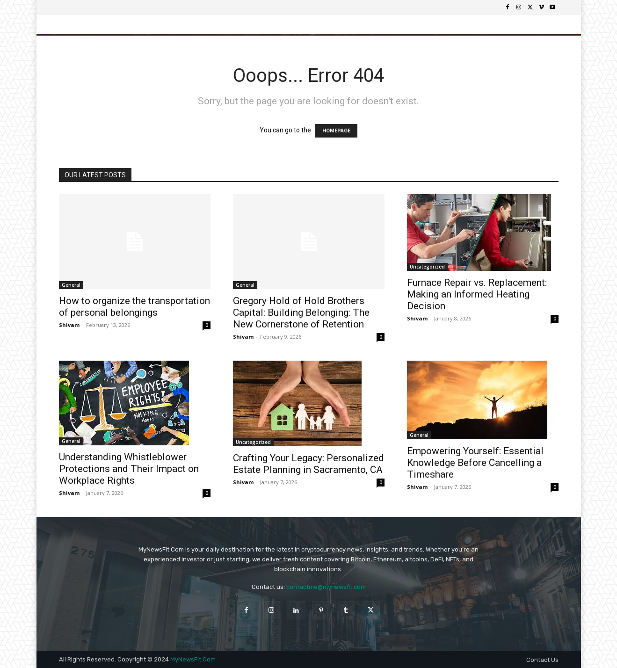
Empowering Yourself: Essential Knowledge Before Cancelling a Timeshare (475, 462)
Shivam (69, 324)
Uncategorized (427, 266)
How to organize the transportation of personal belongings (134, 306)
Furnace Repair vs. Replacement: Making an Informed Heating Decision (477, 294)
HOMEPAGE (336, 131)
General (71, 285)
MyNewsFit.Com (193, 659)
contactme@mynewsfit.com (326, 586)
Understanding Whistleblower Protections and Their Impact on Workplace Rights (129, 468)
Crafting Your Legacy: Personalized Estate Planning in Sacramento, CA (308, 463)
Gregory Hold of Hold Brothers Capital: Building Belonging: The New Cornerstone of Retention (301, 312)
